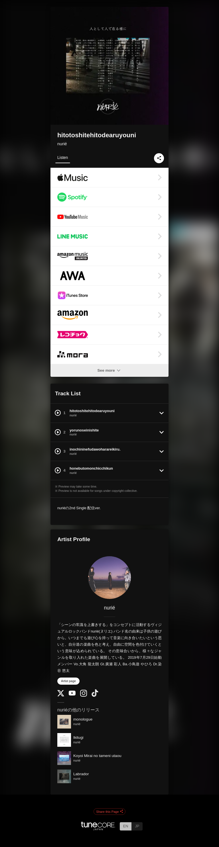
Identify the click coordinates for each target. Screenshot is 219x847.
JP (137, 826)
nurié (62, 143)
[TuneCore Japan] (98, 828)
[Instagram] (83, 695)
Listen (62, 157)
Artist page (68, 681)
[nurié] (109, 577)
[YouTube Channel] (72, 694)
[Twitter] (60, 695)
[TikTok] (95, 695)
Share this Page (109, 811)
